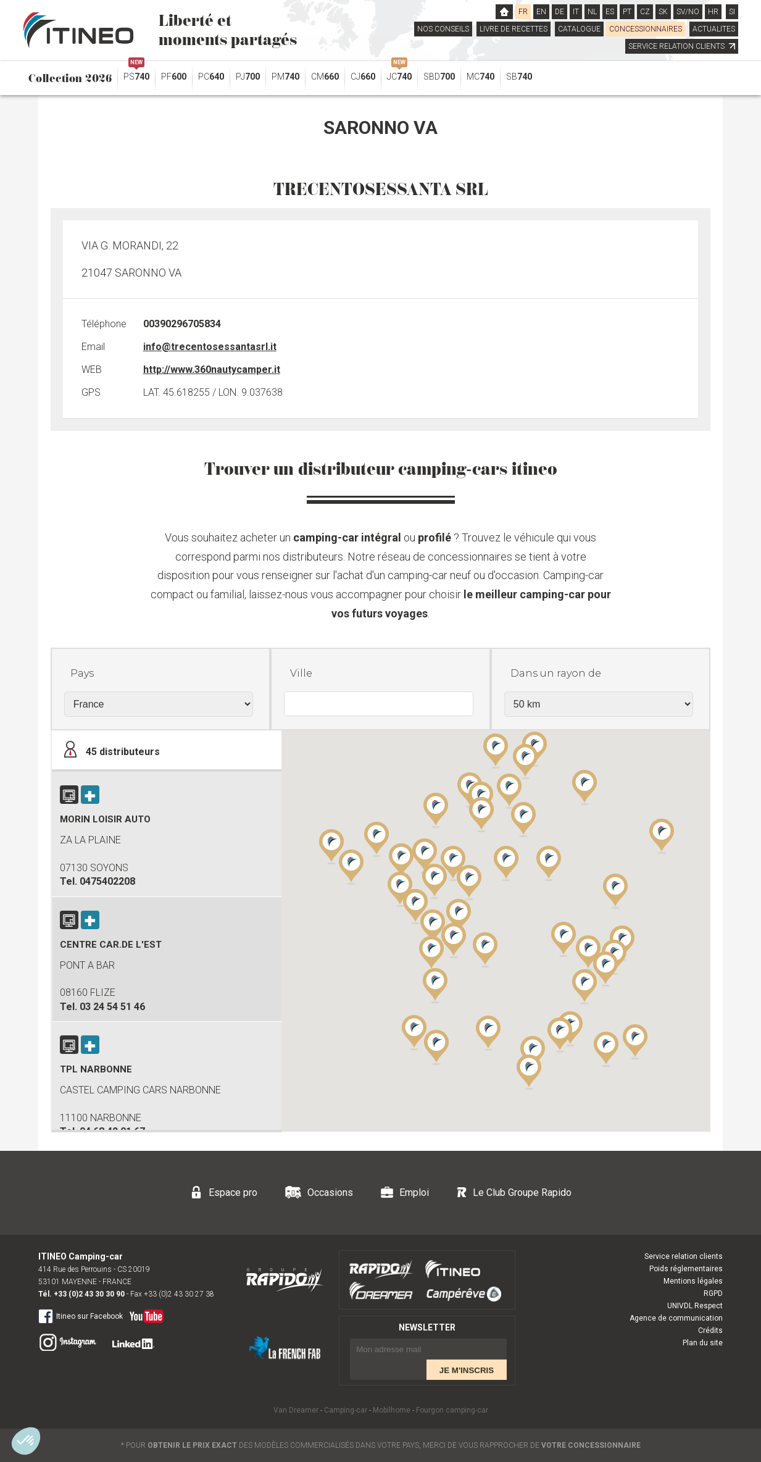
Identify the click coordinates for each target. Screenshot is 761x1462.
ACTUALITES (713, 29)
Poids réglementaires (686, 1268)
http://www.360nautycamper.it (211, 369)
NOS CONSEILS (443, 29)
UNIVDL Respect (695, 1305)
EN (541, 11)
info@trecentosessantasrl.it (210, 347)
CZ (645, 11)
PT (627, 11)
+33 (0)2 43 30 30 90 (89, 1294)
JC (399, 73)
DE (559, 11)
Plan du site (703, 1343)
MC (480, 76)
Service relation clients (683, 1256)
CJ (363, 76)
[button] (584, 986)
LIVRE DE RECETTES (513, 29)
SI (732, 11)
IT (576, 11)
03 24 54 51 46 (112, 1007)
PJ (248, 76)
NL (592, 11)
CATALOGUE (579, 29)
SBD (439, 76)
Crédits (710, 1330)
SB (519, 76)
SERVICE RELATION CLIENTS (681, 46)
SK (663, 11)
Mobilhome (391, 1410)
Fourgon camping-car (452, 1410)
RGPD (713, 1293)
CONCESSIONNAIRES (645, 29)
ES (609, 11)
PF (173, 76)
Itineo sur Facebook (80, 1315)
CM (325, 76)
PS (136, 73)
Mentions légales (693, 1281)
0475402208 (107, 881)
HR (713, 11)
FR (523, 11)
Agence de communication (676, 1318)
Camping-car (345, 1410)
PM (285, 76)
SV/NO (687, 11)
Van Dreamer (295, 1410)
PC (211, 76)
